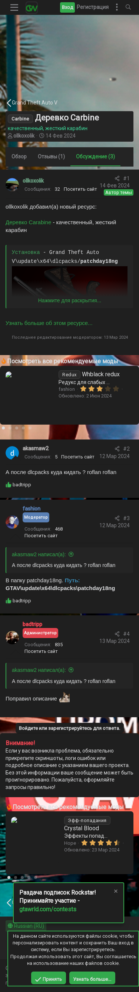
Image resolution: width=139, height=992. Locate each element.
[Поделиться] (117, 179)
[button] (14, 7)
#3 (126, 518)
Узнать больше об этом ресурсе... (49, 323)
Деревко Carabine (28, 222)
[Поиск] (128, 7)
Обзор (19, 157)
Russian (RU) (26, 926)
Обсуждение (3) (95, 157)
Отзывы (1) (51, 157)
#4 (126, 634)
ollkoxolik (23, 136)
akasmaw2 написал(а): (39, 554)
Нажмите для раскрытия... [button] (69, 300)
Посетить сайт (80, 189)
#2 (126, 449)
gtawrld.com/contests (47, 909)
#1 (126, 178)
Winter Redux (93, 820)
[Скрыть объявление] (115, 892)
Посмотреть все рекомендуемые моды (62, 361)
